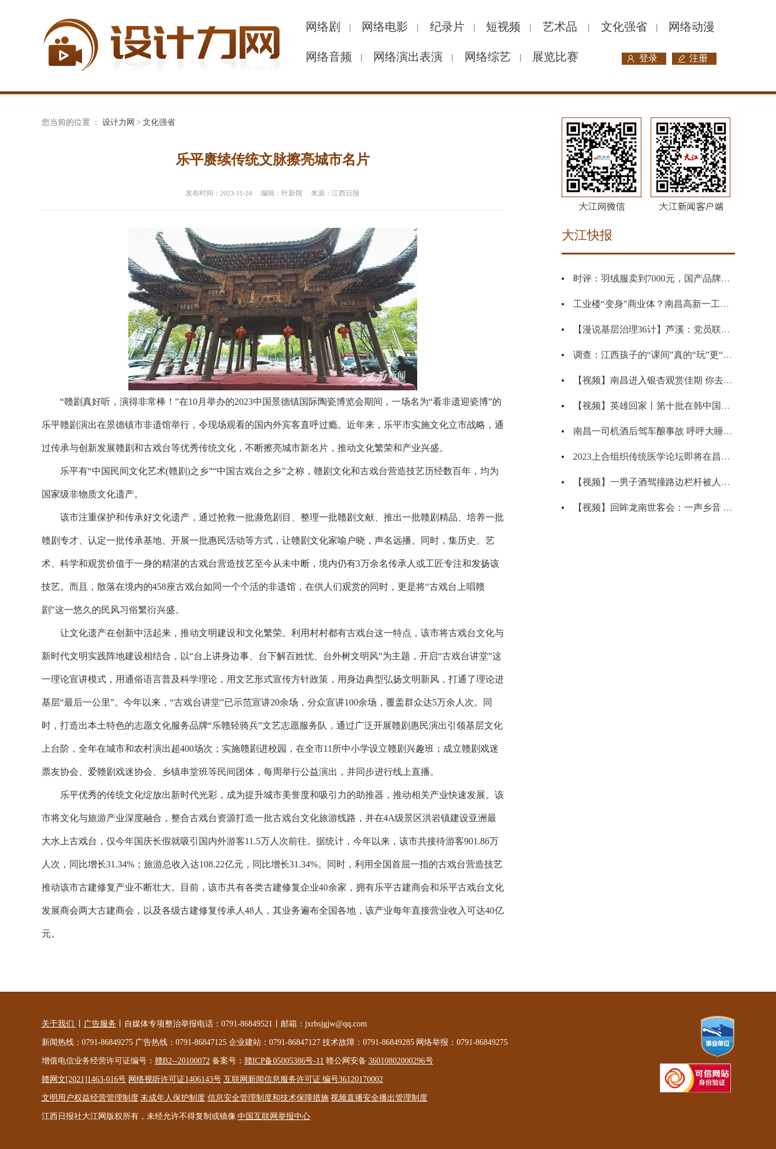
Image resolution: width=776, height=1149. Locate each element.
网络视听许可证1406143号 (174, 1079)
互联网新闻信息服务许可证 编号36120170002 (304, 1079)
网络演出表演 (408, 56)
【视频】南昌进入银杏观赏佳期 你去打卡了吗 (666, 380)
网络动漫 (692, 26)
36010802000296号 (401, 1060)
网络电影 (385, 26)
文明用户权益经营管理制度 (90, 1097)
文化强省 (624, 26)
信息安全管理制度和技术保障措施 (268, 1097)
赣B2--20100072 (182, 1060)
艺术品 (560, 26)
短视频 (503, 26)
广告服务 (100, 1023)
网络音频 (329, 56)
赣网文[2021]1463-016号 (84, 1079)
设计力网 (118, 122)
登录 (648, 58)
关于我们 (59, 1023)
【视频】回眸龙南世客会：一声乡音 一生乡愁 (666, 507)
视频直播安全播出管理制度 (379, 1097)
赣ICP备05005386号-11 (284, 1060)
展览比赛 (555, 56)
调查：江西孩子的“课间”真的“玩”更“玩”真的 (664, 355)
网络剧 (323, 26)
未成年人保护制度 (172, 1097)
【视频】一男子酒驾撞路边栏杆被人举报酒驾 (665, 482)
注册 (698, 58)
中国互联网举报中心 (273, 1116)
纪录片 (447, 26)
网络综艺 (488, 56)
